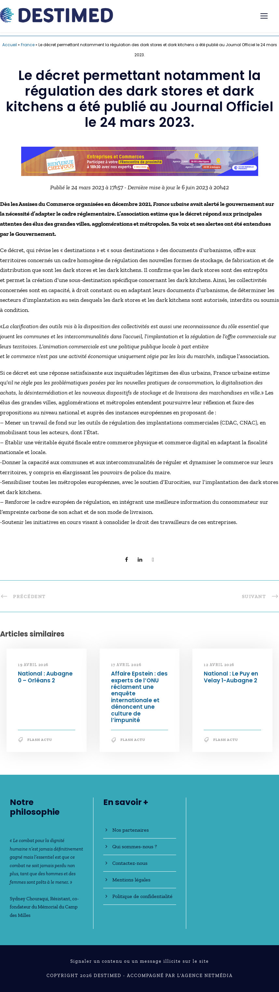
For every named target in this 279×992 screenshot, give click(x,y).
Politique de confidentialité (142, 896)
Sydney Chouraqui (29, 899)
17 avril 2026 (126, 665)
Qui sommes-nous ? (134, 846)
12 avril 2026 (219, 665)
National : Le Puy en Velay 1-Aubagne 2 (231, 677)
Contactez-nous (129, 863)
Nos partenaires (130, 830)
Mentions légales (131, 880)
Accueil (9, 44)
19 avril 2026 (33, 665)
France (28, 44)
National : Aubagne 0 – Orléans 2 (45, 677)
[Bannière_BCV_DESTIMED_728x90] (139, 160)
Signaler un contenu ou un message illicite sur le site (139, 961)
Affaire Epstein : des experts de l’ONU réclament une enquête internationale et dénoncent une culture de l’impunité (139, 697)
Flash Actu (39, 740)
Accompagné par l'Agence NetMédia (180, 975)
